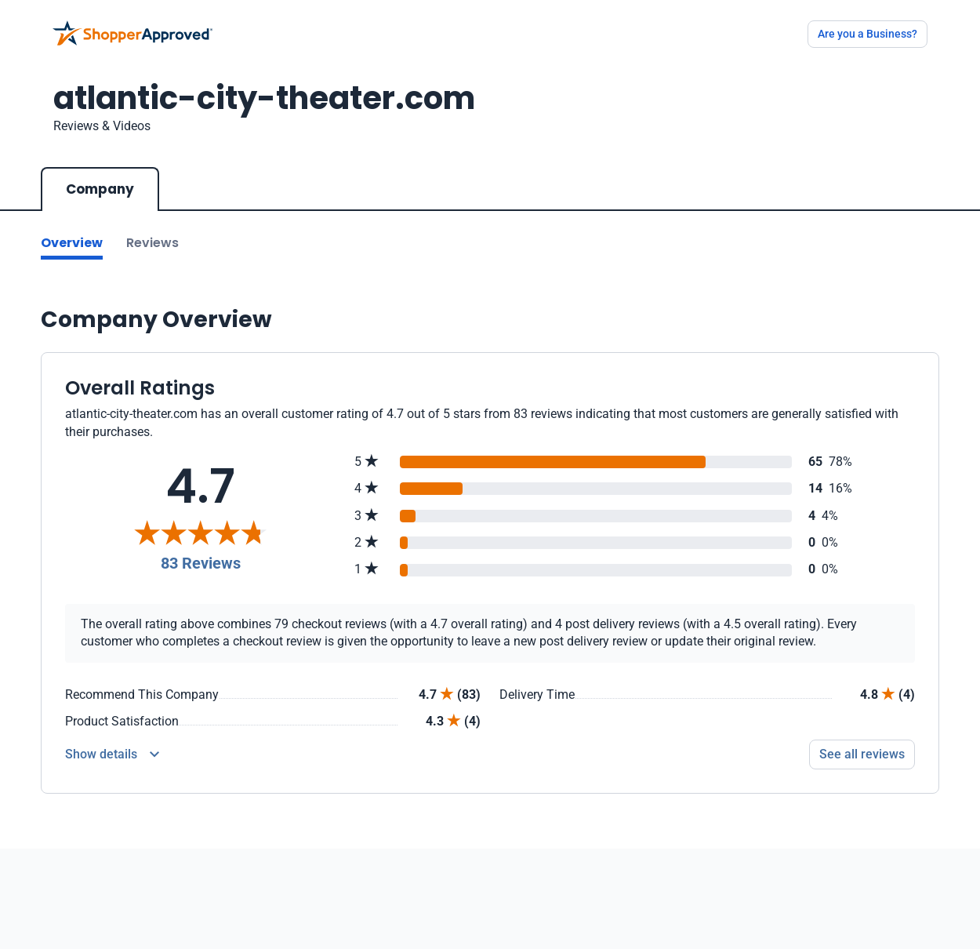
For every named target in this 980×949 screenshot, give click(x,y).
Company (100, 189)
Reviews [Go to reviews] (152, 243)
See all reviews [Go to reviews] (862, 754)
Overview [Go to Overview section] (72, 243)
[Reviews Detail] (112, 754)
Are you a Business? (867, 33)
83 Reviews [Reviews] (201, 563)
